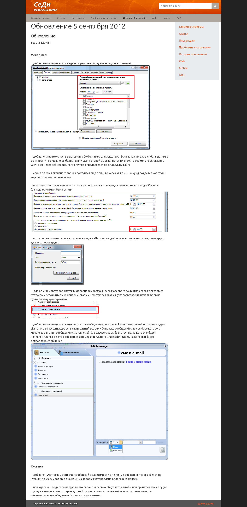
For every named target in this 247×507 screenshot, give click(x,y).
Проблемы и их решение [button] (103, 18)
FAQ (179, 18)
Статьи (183, 33)
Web (182, 61)
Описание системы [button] (40, 18)
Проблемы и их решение (194, 47)
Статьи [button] (61, 18)
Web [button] (154, 18)
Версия (36, 42)
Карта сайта (205, 503)
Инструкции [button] (78, 18)
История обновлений (193, 54)
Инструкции (187, 40)
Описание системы (191, 26)
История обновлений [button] (134, 18)
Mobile (183, 68)
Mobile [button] (166, 18)
